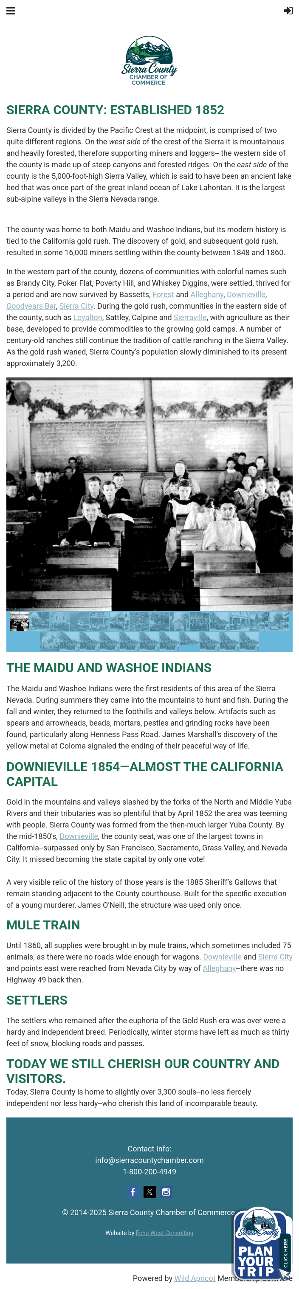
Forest (163, 294)
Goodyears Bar (31, 305)
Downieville (246, 294)
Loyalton (87, 317)
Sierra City (76, 305)
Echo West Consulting (165, 1233)
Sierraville (190, 317)
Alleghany (207, 294)
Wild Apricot (194, 1278)
